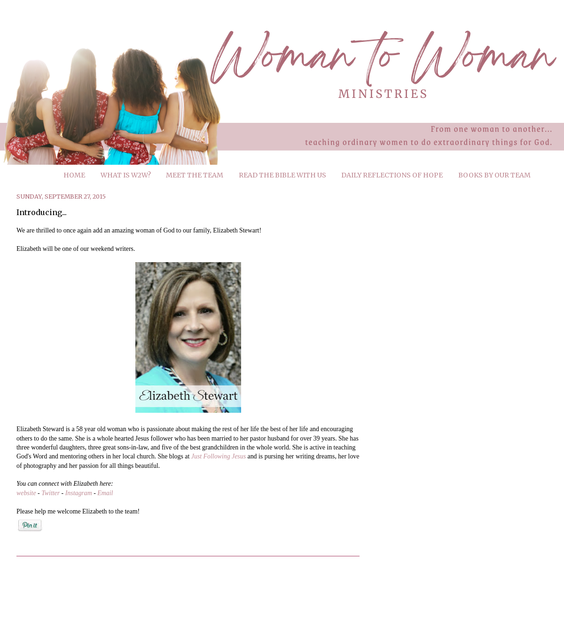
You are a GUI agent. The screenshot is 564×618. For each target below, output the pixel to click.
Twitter (50, 493)
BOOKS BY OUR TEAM (494, 175)
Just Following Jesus (218, 456)
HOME (74, 175)
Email (105, 493)
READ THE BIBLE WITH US (282, 175)
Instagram (78, 493)
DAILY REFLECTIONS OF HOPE (392, 175)
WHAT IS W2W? (126, 175)
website (26, 493)
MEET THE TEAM (194, 175)
